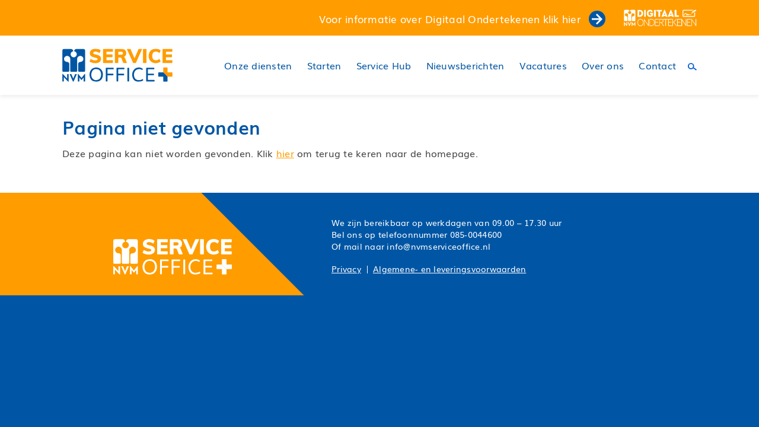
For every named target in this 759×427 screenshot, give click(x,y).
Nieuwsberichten (465, 65)
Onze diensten (258, 65)
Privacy (346, 269)
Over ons (603, 65)
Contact (657, 65)
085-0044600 (476, 234)
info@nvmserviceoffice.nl (438, 246)
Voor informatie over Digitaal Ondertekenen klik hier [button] (462, 18)
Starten (324, 65)
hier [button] (285, 153)
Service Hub (384, 65)
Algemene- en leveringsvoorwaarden (449, 269)
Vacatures (543, 65)
